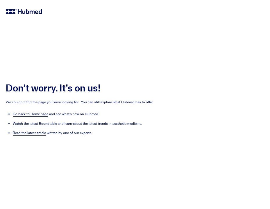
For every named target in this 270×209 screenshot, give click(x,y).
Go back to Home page (30, 114)
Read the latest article (29, 133)
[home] (135, 11)
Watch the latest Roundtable (35, 123)
